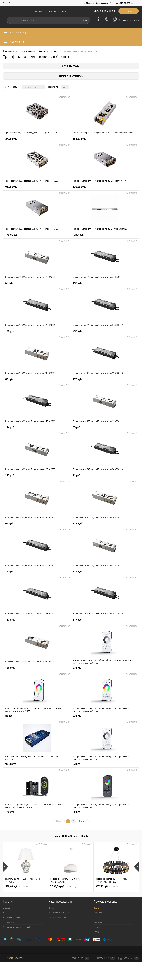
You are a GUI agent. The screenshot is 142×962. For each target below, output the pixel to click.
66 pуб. (9, 283)
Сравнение (78, 958)
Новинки (51, 908)
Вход (5, 3)
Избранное (104, 958)
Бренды (97, 932)
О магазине (98, 922)
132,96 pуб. (79, 186)
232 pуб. (77, 331)
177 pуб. (77, 619)
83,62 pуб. (78, 234)
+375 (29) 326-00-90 (104, 11)
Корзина (128, 958)
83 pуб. (77, 667)
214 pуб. (10, 427)
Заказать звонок (128, 11)
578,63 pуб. (17, 886)
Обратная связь (13, 958)
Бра (4, 913)
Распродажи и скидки (57, 917)
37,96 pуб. (11, 138)
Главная (38, 11)
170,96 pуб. (11, 234)
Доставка (65, 11)
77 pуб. (9, 571)
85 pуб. (9, 379)
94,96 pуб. (11, 186)
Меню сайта (13, 41)
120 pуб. (10, 812)
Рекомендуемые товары (58, 913)
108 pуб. (10, 331)
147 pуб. (10, 619)
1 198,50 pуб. (64, 886)
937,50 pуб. (107, 886)
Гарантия (97, 927)
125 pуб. (77, 571)
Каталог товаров (16, 32)
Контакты (51, 11)
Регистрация (14, 3)
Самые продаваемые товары (71, 835)
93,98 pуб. (11, 763)
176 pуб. (77, 379)
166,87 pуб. (79, 138)
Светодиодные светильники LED (16, 927)
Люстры (6, 908)
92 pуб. (77, 475)
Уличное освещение (11, 922)
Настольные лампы (11, 917)
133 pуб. (77, 283)
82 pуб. (77, 812)
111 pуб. (10, 475)
